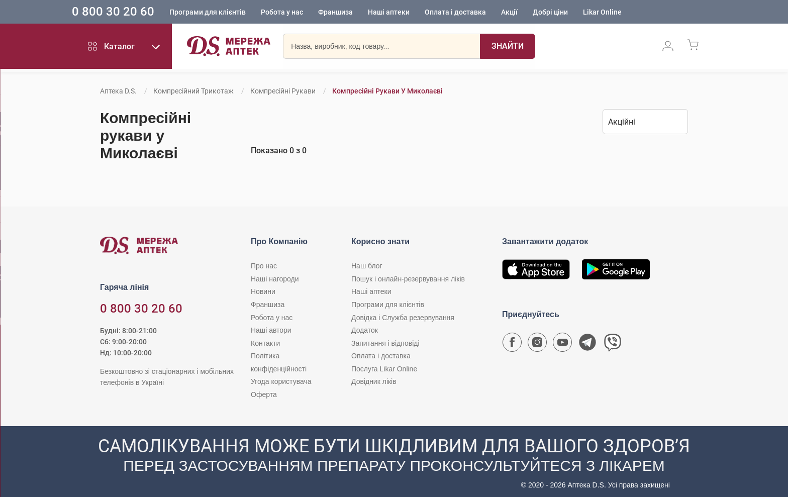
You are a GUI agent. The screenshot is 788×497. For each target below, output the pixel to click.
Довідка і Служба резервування (402, 318)
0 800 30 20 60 (135, 12)
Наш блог (366, 266)
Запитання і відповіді (385, 343)
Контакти (265, 343)
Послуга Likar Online (384, 369)
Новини (263, 291)
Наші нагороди (275, 279)
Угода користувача (281, 381)
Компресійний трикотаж (193, 91)
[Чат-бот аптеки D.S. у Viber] (613, 344)
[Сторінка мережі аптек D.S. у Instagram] (537, 344)
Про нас (264, 266)
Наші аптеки (411, 13)
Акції (531, 13)
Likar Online (624, 13)
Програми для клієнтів (229, 13)
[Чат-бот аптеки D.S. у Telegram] (587, 344)
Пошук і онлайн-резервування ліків (408, 279)
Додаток (364, 330)
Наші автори (271, 330)
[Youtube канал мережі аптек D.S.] (562, 344)
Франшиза (357, 13)
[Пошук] (507, 47)
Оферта (264, 394)
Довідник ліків (374, 381)
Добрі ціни (572, 13)
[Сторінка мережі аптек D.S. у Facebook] (512, 344)
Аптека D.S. (118, 91)
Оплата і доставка (477, 13)
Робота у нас (304, 13)
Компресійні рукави (283, 91)
